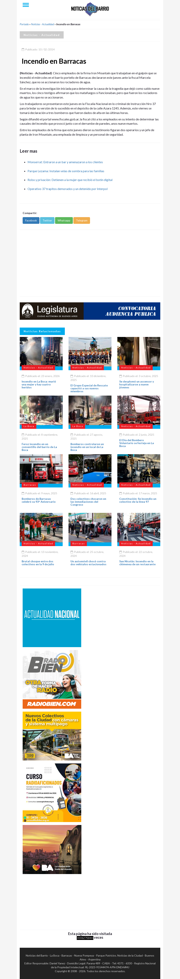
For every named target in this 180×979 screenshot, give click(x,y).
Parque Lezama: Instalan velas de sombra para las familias (66, 171)
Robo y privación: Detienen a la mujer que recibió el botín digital (70, 180)
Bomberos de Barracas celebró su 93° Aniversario (39, 500)
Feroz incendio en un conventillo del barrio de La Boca (39, 447)
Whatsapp (64, 220)
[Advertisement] (90, 263)
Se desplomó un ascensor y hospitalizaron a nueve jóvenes (136, 384)
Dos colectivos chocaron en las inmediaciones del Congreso (88, 501)
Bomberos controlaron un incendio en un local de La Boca (87, 447)
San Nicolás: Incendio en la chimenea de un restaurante (137, 563)
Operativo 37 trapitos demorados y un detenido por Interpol (68, 189)
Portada (24, 24)
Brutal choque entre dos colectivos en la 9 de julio (38, 563)
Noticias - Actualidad (42, 24)
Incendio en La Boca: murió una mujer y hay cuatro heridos (39, 384)
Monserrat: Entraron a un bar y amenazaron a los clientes (65, 162)
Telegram (81, 220)
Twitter (47, 220)
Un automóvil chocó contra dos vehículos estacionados (88, 563)
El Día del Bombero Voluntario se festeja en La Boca (136, 443)
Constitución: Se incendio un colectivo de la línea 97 (137, 500)
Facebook (31, 220)
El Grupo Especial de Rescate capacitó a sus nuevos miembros (89, 388)
